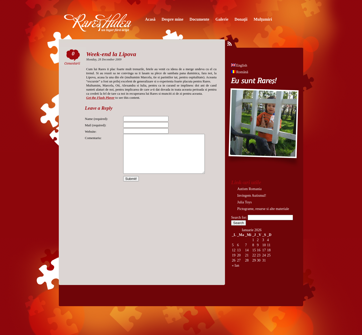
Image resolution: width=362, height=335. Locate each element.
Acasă (150, 19)
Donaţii (240, 19)
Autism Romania (249, 189)
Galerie (222, 19)
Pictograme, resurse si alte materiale (263, 209)
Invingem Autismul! (251, 195)
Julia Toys (244, 202)
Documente (199, 19)
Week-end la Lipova (111, 54)
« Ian (235, 265)
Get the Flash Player (100, 98)
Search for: (239, 217)
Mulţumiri (263, 19)
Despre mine (172, 19)
